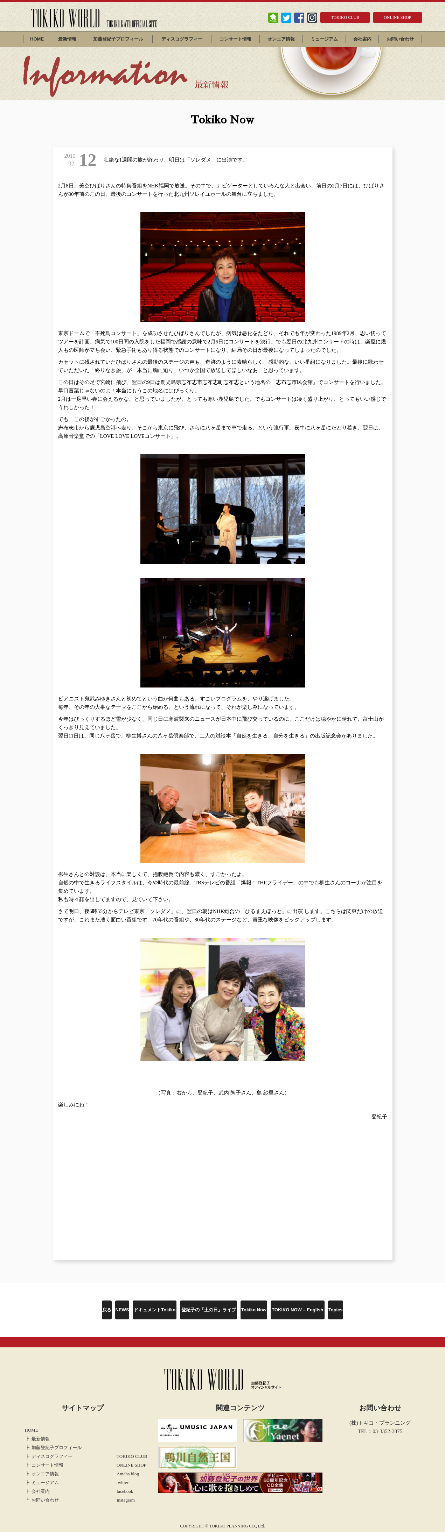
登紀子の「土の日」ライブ (208, 1309)
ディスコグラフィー (181, 39)
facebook (125, 1491)
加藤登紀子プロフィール (118, 39)
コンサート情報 (235, 39)
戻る (106, 1309)
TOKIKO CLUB (345, 17)
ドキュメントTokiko (154, 1309)
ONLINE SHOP (397, 17)
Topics (335, 1309)
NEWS (122, 1309)
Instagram (126, 1500)
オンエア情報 (281, 39)
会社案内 (362, 39)
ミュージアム (324, 39)
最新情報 (67, 39)
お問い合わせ (400, 39)
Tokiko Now (253, 1309)
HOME (37, 39)
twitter (122, 1482)
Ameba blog (128, 1473)
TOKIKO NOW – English (297, 1309)
